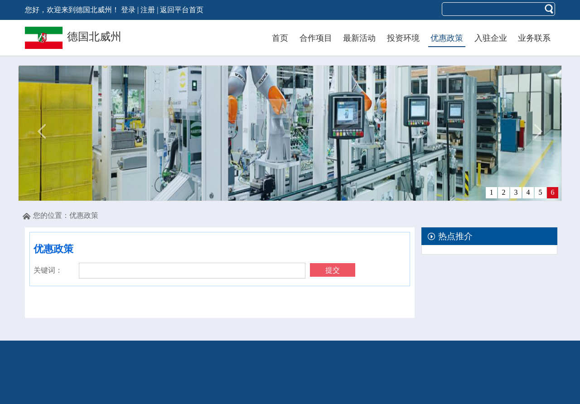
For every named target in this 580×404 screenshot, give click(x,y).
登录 (128, 10)
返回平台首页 (181, 10)
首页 (280, 38)
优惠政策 (446, 38)
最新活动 (359, 38)
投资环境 (403, 38)
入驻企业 (490, 38)
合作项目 (316, 38)
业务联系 (534, 38)
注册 (147, 10)
